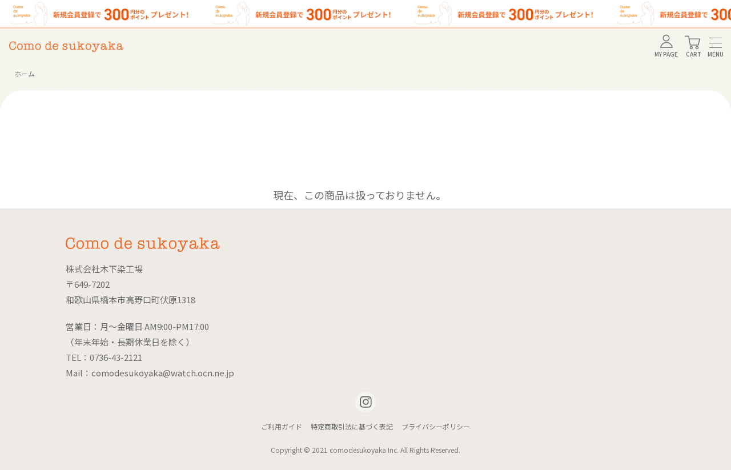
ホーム (24, 73)
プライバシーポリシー (435, 426)
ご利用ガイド (281, 426)
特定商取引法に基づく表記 (352, 426)
